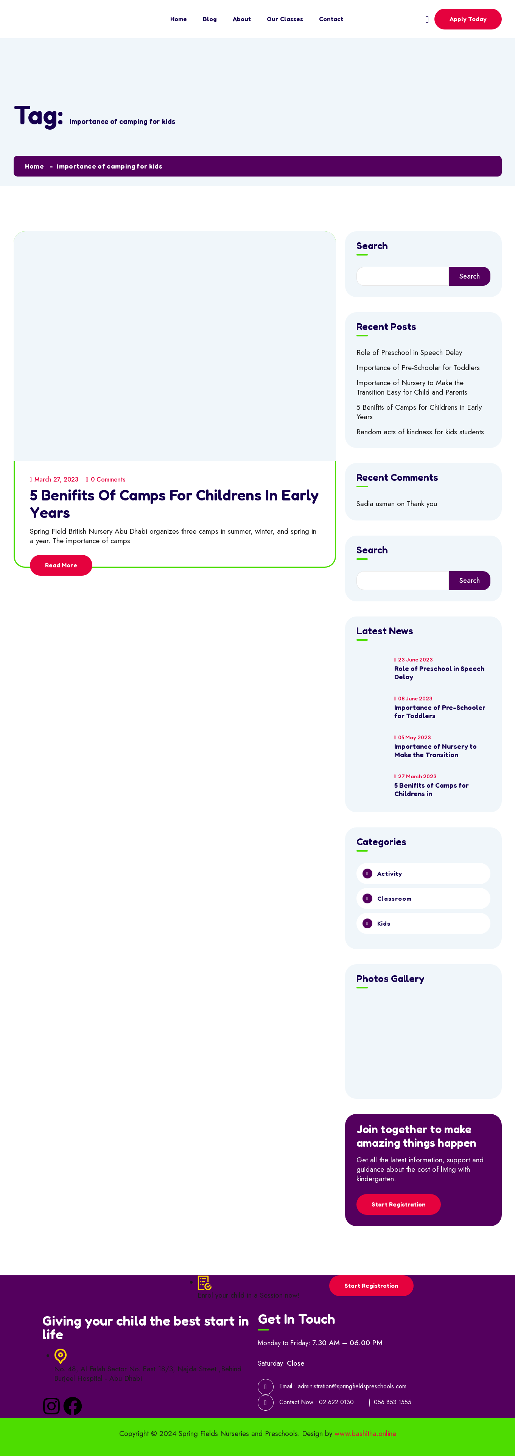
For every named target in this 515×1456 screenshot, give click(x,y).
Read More (61, 565)
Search (372, 246)
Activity (389, 873)
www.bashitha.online (365, 1433)
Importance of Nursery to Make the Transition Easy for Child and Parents (411, 387)
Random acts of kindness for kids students (420, 432)
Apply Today (468, 19)
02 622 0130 (336, 1402)
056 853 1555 (392, 1402)
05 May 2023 (412, 737)
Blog (210, 19)
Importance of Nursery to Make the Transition (435, 750)
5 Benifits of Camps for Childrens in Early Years (174, 503)
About (242, 19)
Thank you (422, 504)
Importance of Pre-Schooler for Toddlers (418, 367)
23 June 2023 (413, 659)
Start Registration (399, 1204)
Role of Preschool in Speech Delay (409, 352)
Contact (331, 19)
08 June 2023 (413, 698)
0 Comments (105, 479)
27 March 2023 (415, 776)
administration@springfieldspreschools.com (352, 1386)
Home (178, 19)
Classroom (394, 898)
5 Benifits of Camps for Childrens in (431, 789)
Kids (384, 923)
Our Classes (285, 19)
